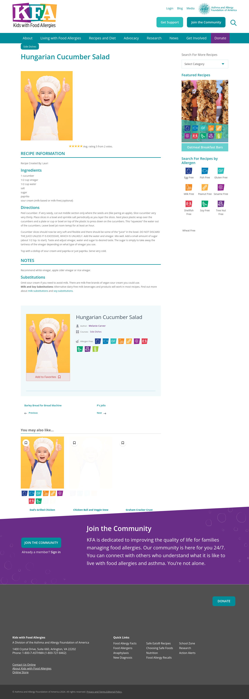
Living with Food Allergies (60, 38)
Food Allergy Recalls (159, 657)
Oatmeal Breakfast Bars (205, 147)
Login (169, 8)
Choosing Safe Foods (159, 648)
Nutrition (152, 653)
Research (154, 38)
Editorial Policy (114, 691)
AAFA (233, 4)
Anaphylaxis (121, 653)
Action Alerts (187, 653)
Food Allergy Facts (124, 643)
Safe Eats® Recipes (158, 643)
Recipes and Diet (102, 38)
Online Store (20, 672)
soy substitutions (63, 290)
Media (191, 8)
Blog (180, 8)
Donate (220, 38)
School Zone (187, 643)
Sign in (56, 552)
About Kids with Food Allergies (31, 668)
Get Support (170, 22)
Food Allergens (122, 648)
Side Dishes (29, 46)
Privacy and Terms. (96, 691)
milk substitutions (38, 290)
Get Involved (196, 38)
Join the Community (206, 22)
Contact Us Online (24, 665)
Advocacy (131, 38)
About (28, 38)
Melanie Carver (97, 325)
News (173, 38)
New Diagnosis (122, 657)
